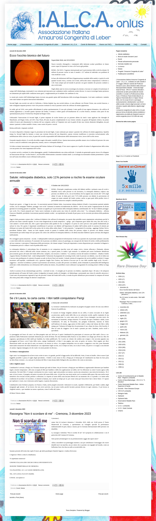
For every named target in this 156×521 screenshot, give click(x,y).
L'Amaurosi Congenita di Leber (46, 44)
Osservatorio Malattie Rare (126, 401)
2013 (120, 358)
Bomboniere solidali (122, 44)
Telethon (120, 403)
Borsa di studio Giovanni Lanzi (127, 56)
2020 (120, 344)
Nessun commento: (44, 164)
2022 (120, 339)
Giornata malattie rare (125, 64)
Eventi (18, 488)
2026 (120, 276)
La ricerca (121, 66)
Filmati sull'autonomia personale (128, 61)
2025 (120, 279)
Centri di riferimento (88, 44)
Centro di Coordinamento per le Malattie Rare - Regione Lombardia (131, 377)
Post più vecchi (103, 494)
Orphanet (121, 396)
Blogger (87, 510)
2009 (120, 364)
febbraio (123, 332)
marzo (122, 330)
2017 (120, 353)
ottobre (122, 310)
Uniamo (120, 411)
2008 (120, 367)
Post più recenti (15, 494)
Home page (12, 44)
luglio (122, 318)
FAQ (135, 44)
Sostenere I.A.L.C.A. (69, 44)
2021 (120, 342)
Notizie (18, 167)
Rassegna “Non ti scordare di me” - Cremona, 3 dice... (131, 302)
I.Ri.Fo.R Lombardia (124, 391)
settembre (123, 313)
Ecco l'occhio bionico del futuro (29, 55)
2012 (120, 361)
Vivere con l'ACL (105, 44)
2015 (120, 356)
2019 (120, 347)
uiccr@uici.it (20, 478)
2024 (120, 282)
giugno (122, 321)
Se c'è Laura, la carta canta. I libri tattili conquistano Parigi (47, 298)
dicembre (123, 287)
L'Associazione (25, 44)
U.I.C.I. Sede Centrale (125, 408)
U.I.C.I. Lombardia (124, 406)
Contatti (144, 44)
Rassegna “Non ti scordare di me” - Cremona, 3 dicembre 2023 (50, 413)
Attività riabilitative (124, 54)
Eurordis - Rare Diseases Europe (128, 388)
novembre (123, 307)
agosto (122, 315)
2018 (120, 350)
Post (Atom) (20, 497)
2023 (120, 285)
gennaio (123, 335)
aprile (122, 327)
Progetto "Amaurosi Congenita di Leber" (131, 71)
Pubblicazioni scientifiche (126, 74)
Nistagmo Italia (122, 393)
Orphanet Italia (122, 398)
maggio (122, 324)
